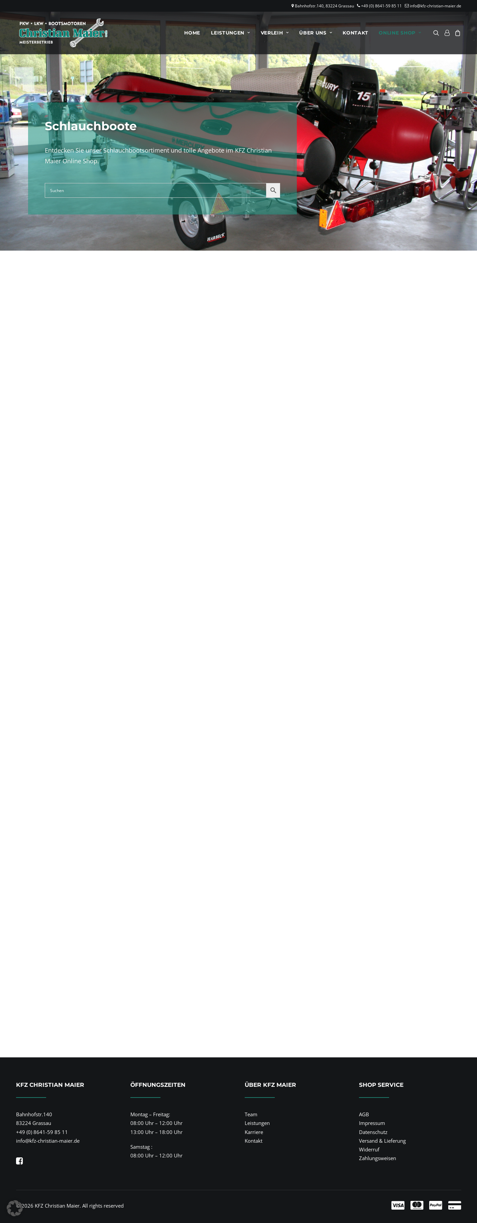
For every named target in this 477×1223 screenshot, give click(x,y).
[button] (437, 33)
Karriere (254, 1132)
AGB (364, 1114)
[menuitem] (192, 33)
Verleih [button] (274, 33)
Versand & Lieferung (382, 1140)
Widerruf (369, 1149)
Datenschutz (373, 1132)
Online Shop (400, 33)
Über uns (315, 33)
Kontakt (355, 33)
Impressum (372, 1123)
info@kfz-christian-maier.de (435, 6)
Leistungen (230, 33)
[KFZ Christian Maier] (62, 33)
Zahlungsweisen (377, 1158)
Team (251, 1114)
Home (192, 33)
